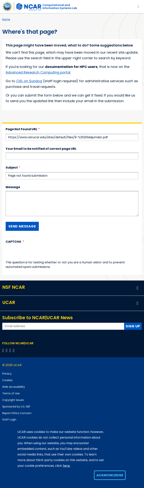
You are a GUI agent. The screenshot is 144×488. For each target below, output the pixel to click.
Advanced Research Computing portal (38, 72)
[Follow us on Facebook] (3, 350)
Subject (12, 167)
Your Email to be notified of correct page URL (41, 149)
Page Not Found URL (21, 129)
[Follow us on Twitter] (7, 350)
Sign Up (133, 326)
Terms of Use (11, 393)
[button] (137, 288)
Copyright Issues (13, 400)
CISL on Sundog (29, 81)
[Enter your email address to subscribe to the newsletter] (63, 326)
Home (6, 19)
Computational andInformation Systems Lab (59, 6)
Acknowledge (109, 475)
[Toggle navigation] (138, 6)
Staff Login (9, 419)
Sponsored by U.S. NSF (16, 406)
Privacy (7, 374)
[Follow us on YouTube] (14, 350)
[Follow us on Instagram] (10, 350)
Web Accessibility (13, 387)
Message (13, 187)
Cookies (7, 380)
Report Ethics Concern (17, 413)
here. (66, 466)
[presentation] (34, 253)
